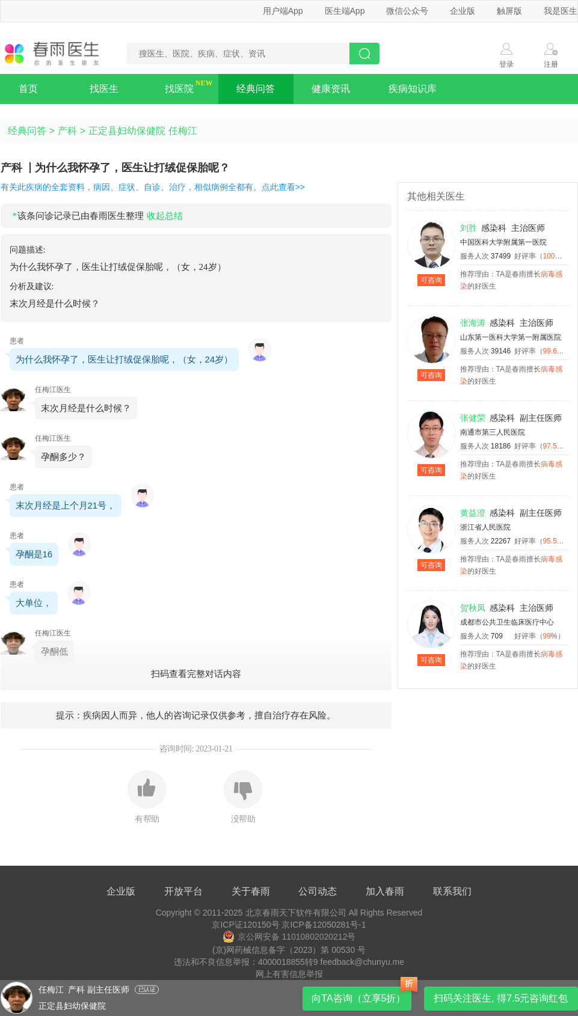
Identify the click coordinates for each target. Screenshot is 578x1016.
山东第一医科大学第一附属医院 (510, 337)
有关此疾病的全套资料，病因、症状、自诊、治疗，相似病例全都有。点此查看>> (153, 187)
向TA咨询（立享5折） (358, 998)
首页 (28, 89)
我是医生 (560, 11)
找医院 (179, 89)
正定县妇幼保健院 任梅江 (142, 131)
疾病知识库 (413, 89)
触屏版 (509, 11)
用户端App (283, 11)
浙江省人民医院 (485, 527)
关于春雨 (251, 891)
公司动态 (317, 891)
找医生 (104, 89)
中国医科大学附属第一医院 (503, 242)
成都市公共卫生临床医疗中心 (507, 622)
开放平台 (183, 891)
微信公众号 (407, 11)
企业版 (462, 11)
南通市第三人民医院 (492, 432)
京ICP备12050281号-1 (323, 924)
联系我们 (452, 891)
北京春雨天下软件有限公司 (295, 912)
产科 (67, 131)
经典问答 (255, 89)
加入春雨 (385, 891)
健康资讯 (331, 89)
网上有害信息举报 (289, 974)
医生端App (345, 11)
